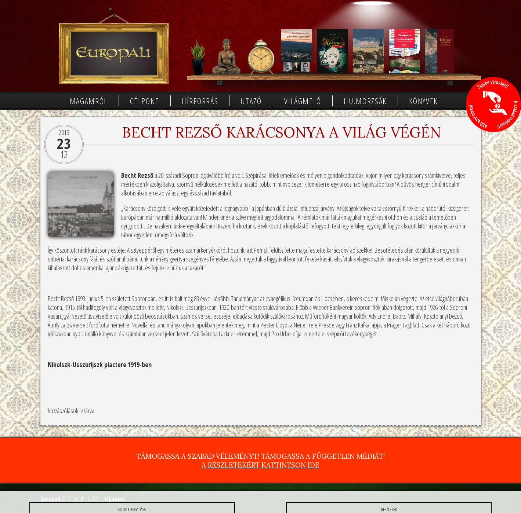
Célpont (144, 100)
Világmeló (302, 100)
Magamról (89, 100)
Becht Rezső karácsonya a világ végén (281, 132)
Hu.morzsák (365, 100)
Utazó (251, 100)
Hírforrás (200, 100)
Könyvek (423, 100)
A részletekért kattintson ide (260, 465)
